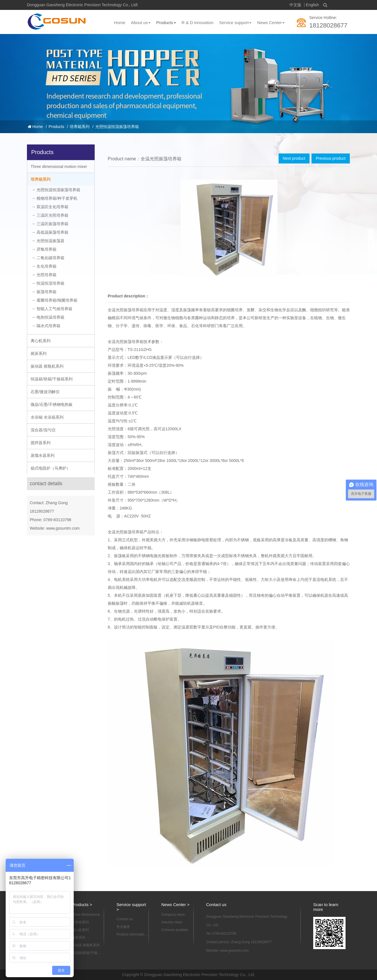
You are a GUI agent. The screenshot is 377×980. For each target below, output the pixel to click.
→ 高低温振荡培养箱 (49, 232)
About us (141, 22)
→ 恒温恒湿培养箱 (47, 283)
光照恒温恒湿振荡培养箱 (117, 126)
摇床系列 (38, 353)
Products (166, 22)
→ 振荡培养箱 (43, 291)
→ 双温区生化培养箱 (49, 206)
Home (119, 22)
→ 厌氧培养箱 (43, 249)
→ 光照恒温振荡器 (47, 240)
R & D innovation (198, 22)
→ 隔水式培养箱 (45, 325)
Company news (173, 915)
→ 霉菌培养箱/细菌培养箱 (54, 300)
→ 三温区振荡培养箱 (49, 223)
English (312, 5)
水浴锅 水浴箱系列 (47, 417)
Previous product (331, 158)
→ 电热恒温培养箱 (47, 317)
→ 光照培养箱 (43, 274)
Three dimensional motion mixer (59, 166)
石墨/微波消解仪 (45, 391)
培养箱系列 (80, 126)
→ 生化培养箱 (43, 266)
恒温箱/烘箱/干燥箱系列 (52, 379)
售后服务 (123, 927)
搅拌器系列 (40, 442)
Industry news (171, 922)
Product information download (131, 934)
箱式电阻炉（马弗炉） (50, 468)
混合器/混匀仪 (43, 430)
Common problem (174, 930)
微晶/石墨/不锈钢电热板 (52, 404)
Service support (235, 22)
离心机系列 (40, 340)
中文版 (295, 5)
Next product (294, 158)
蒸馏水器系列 (42, 455)
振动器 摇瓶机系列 (47, 366)
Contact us (125, 919)
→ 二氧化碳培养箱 (47, 257)
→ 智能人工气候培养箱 (51, 308)
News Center (271, 22)
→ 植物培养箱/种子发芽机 (54, 198)
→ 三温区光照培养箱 (49, 215)
